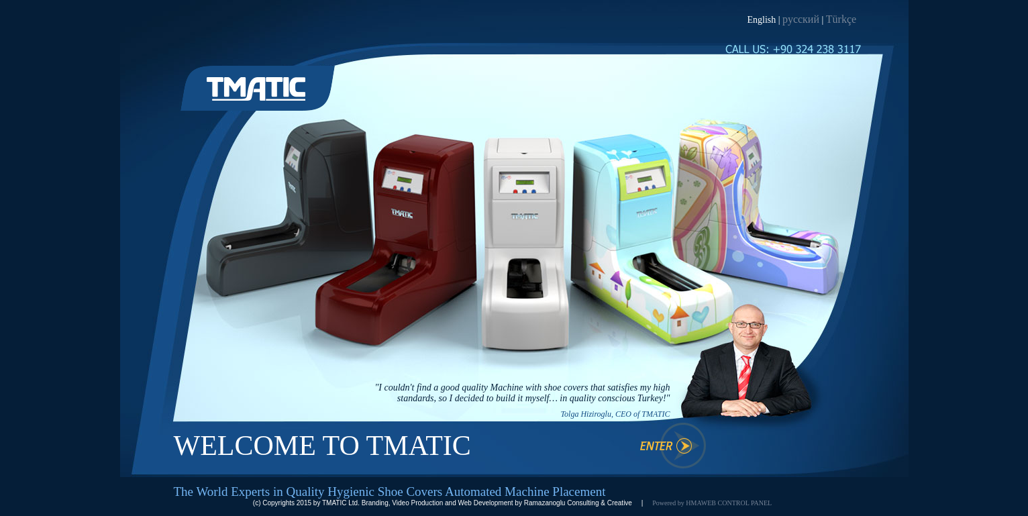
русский (800, 19)
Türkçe (841, 19)
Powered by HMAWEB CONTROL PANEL (712, 503)
